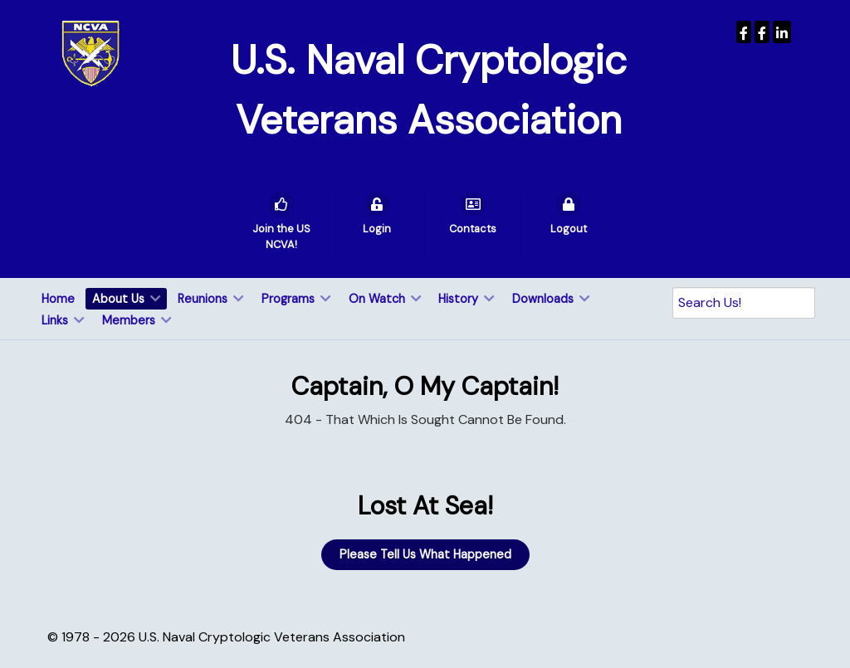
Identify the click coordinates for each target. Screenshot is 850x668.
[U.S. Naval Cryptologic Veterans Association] (90, 52)
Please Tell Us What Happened (425, 554)
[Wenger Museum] (762, 32)
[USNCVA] (743, 32)
